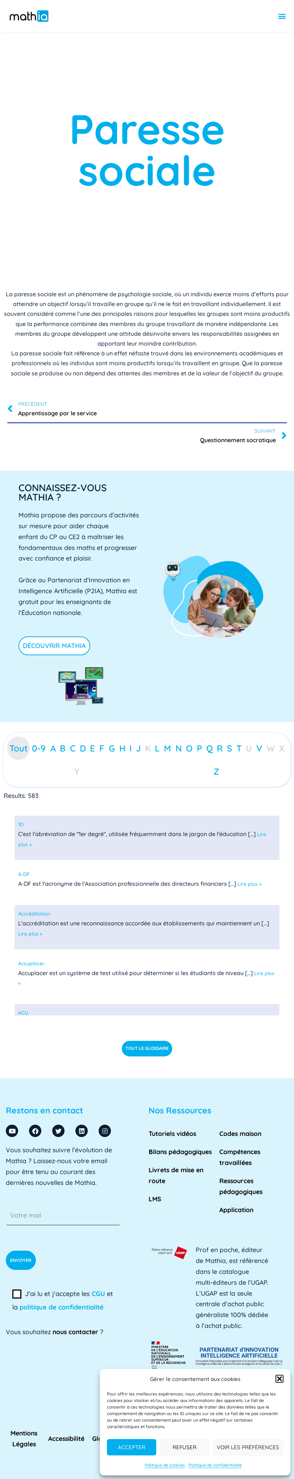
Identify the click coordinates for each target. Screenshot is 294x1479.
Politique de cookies (165, 1465)
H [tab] (122, 748)
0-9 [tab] (39, 748)
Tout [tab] (18, 748)
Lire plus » (249, 884)
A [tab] (53, 748)
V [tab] (259, 748)
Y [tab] (76, 771)
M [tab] (167, 748)
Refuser (184, 1447)
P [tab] (199, 748)
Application (236, 1210)
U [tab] (249, 748)
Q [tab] (209, 748)
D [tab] (83, 748)
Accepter (131, 1447)
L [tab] (157, 748)
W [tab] (270, 748)
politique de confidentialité (62, 1307)
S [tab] (229, 748)
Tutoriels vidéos (172, 1133)
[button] (279, 1378)
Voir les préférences (248, 1447)
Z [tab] (216, 771)
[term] (21, 824)
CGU (98, 1293)
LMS (155, 1199)
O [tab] (189, 748)
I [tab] (130, 748)
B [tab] (63, 748)
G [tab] (112, 748)
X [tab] (282, 748)
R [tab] (220, 748)
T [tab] (239, 748)
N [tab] (178, 748)
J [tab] (138, 748)
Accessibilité (66, 1438)
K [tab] (148, 748)
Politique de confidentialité (215, 1465)
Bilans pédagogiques (180, 1152)
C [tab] (72, 748)
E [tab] (92, 748)
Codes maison (240, 1133)
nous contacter (75, 1332)
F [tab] (101, 748)
